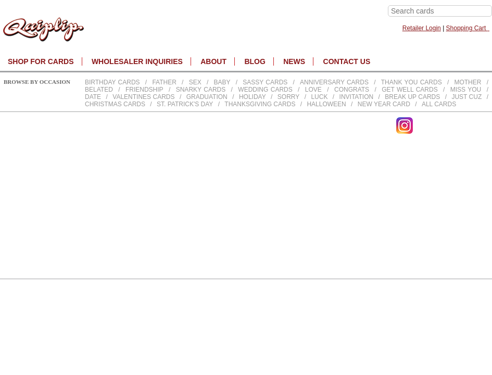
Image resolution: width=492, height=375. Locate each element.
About (213, 61)
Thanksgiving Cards (259, 104)
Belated (99, 89)
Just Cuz (466, 97)
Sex (195, 82)
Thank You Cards (411, 82)
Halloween (326, 104)
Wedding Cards (265, 89)
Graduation (207, 97)
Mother (467, 82)
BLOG (254, 61)
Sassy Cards (265, 82)
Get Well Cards (409, 89)
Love (313, 89)
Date (93, 97)
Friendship (144, 89)
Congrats (351, 89)
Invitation (356, 97)
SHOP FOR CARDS (41, 61)
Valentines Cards (143, 97)
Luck (319, 97)
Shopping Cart (467, 28)
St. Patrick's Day (185, 104)
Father (164, 82)
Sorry (288, 97)
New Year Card (384, 104)
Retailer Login (421, 28)
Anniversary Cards (334, 82)
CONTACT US (347, 61)
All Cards (439, 104)
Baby (221, 82)
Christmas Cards (115, 104)
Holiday (252, 97)
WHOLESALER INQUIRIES (137, 61)
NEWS (294, 61)
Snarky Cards (201, 89)
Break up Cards (412, 97)
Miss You (466, 89)
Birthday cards (112, 82)
